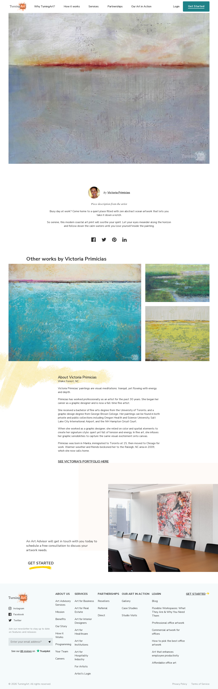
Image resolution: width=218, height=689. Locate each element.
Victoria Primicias (118, 192)
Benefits (60, 619)
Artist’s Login (83, 674)
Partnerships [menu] (115, 6)
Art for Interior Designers (83, 621)
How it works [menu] (72, 6)
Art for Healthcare (81, 632)
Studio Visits (129, 615)
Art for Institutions (81, 643)
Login (176, 6)
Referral (102, 608)
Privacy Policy (179, 684)
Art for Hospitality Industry (81, 655)
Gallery (126, 601)
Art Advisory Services (63, 603)
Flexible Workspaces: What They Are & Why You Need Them (168, 612)
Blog (155, 601)
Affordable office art (164, 663)
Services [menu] (94, 6)
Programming (63, 644)
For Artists (81, 666)
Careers (60, 659)
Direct (101, 615)
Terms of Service (200, 684)
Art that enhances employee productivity (165, 653)
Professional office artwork (168, 623)
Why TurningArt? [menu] (44, 6)
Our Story (61, 626)
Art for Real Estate (82, 610)
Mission (59, 612)
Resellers (104, 601)
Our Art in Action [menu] (141, 6)
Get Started (196, 6)
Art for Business (84, 601)
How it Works (59, 635)
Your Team (61, 651)
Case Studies (130, 608)
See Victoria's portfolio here (83, 461)
